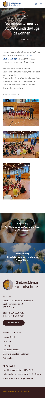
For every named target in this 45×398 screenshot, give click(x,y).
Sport (22, 17)
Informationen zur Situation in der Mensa (22, 374)
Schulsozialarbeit (11, 349)
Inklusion (7, 341)
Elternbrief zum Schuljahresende (18, 378)
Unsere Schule (9, 337)
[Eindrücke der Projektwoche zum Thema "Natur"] (22, 258)
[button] (41, 4)
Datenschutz (8, 358)
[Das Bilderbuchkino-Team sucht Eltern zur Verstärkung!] (22, 228)
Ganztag (6, 345)
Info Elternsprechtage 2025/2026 (18, 370)
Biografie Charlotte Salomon (16, 353)
